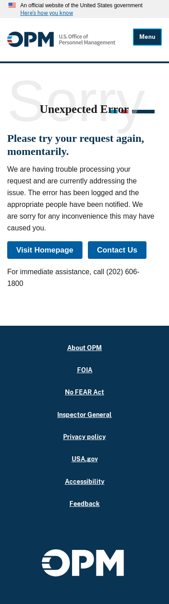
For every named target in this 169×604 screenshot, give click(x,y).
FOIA (84, 370)
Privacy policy (84, 436)
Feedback (84, 503)
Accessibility (85, 481)
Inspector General (84, 414)
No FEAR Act (84, 392)
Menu (147, 36)
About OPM (84, 347)
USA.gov (85, 459)
